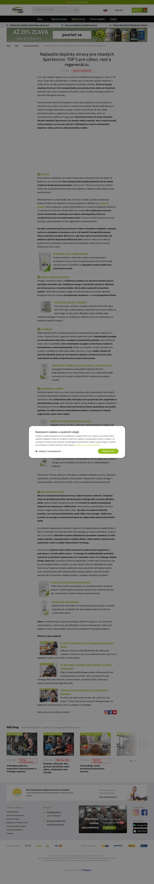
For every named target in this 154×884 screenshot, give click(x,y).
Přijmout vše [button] (108, 451)
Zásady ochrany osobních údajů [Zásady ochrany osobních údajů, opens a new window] (88, 444)
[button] (48, 451)
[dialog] (77, 442)
